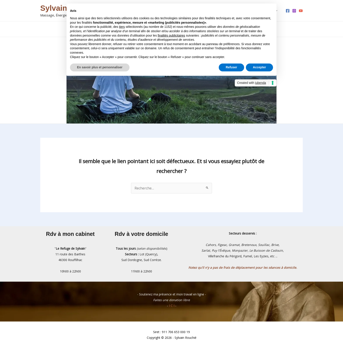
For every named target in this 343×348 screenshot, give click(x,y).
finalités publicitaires (171, 35)
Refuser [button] (231, 67)
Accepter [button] (259, 67)
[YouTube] (301, 11)
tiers (122, 26)
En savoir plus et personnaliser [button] (99, 67)
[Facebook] (288, 11)
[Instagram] (294, 11)
